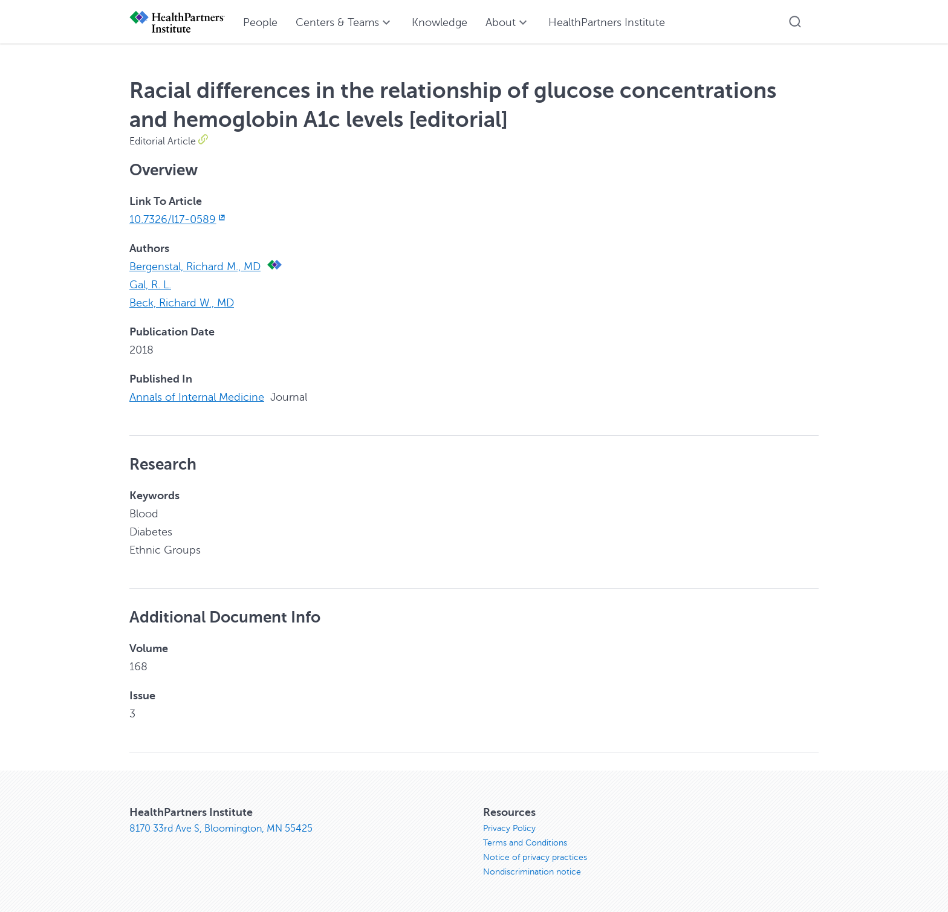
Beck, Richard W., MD (181, 303)
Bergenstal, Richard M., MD (195, 266)
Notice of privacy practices (535, 857)
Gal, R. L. (150, 285)
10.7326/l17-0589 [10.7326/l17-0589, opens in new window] (178, 219)
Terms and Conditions (525, 842)
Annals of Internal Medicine (196, 397)
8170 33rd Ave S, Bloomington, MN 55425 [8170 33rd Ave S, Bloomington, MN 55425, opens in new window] (221, 828)
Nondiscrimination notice (532, 871)
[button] (795, 22)
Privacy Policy (509, 828)
